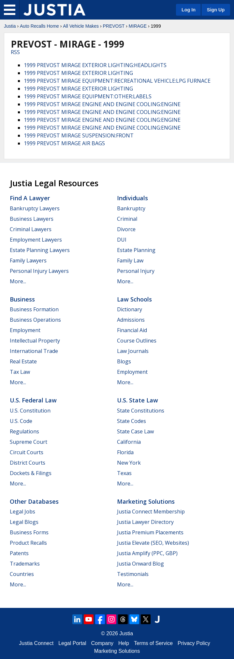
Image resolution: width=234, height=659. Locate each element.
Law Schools (134, 299)
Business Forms (29, 532)
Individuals (132, 198)
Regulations (24, 431)
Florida (125, 452)
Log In (189, 9)
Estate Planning (136, 250)
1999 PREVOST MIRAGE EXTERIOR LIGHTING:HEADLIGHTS (95, 65)
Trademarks (25, 563)
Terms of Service (153, 643)
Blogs (124, 361)
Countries (22, 574)
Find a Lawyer (30, 198)
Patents (19, 553)
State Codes (131, 421)
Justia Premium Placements (150, 532)
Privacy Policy (194, 643)
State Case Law (135, 431)
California (129, 441)
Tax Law (20, 371)
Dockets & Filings (30, 473)
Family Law (130, 260)
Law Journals (133, 351)
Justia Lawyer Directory (145, 522)
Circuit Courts (26, 452)
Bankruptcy (131, 208)
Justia (10, 26)
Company (102, 643)
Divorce (126, 229)
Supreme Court (28, 441)
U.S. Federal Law (33, 400)
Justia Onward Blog (140, 563)
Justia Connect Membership (151, 511)
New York (129, 462)
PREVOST (113, 26)
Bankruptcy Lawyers (35, 208)
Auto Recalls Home (39, 26)
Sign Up (216, 9)
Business (22, 299)
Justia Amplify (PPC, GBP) (147, 553)
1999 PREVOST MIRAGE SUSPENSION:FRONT (79, 135)
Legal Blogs (24, 522)
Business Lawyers (31, 218)
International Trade (34, 351)
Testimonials (133, 574)
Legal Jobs (22, 511)
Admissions (131, 319)
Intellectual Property (35, 340)
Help (123, 643)
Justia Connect (36, 643)
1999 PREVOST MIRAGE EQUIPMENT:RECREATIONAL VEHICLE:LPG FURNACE (117, 80)
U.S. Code (21, 421)
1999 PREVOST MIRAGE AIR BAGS (64, 143)
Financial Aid (132, 330)
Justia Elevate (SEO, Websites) (153, 542)
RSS (15, 52)
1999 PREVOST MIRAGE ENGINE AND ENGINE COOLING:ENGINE (102, 104)
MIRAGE (138, 26)
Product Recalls (28, 542)
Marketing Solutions (146, 501)
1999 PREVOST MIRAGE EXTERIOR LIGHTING (78, 73)
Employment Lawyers (36, 239)
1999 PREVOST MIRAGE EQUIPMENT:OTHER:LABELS (88, 96)
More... (18, 281)
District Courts (27, 462)
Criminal (127, 218)
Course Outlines (136, 340)
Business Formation (34, 309)
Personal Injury (135, 270)
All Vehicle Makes (81, 26)
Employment (25, 330)
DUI (121, 239)
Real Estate (23, 361)
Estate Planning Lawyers (40, 250)
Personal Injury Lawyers (39, 270)
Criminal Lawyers (30, 229)
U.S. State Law (137, 400)
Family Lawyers (28, 260)
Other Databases (34, 501)
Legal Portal (72, 643)
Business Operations (35, 319)
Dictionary (129, 309)
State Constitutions (140, 410)
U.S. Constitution (30, 410)
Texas (124, 473)
